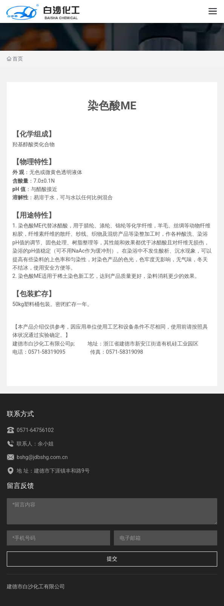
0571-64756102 (30, 430)
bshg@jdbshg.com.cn (37, 457)
